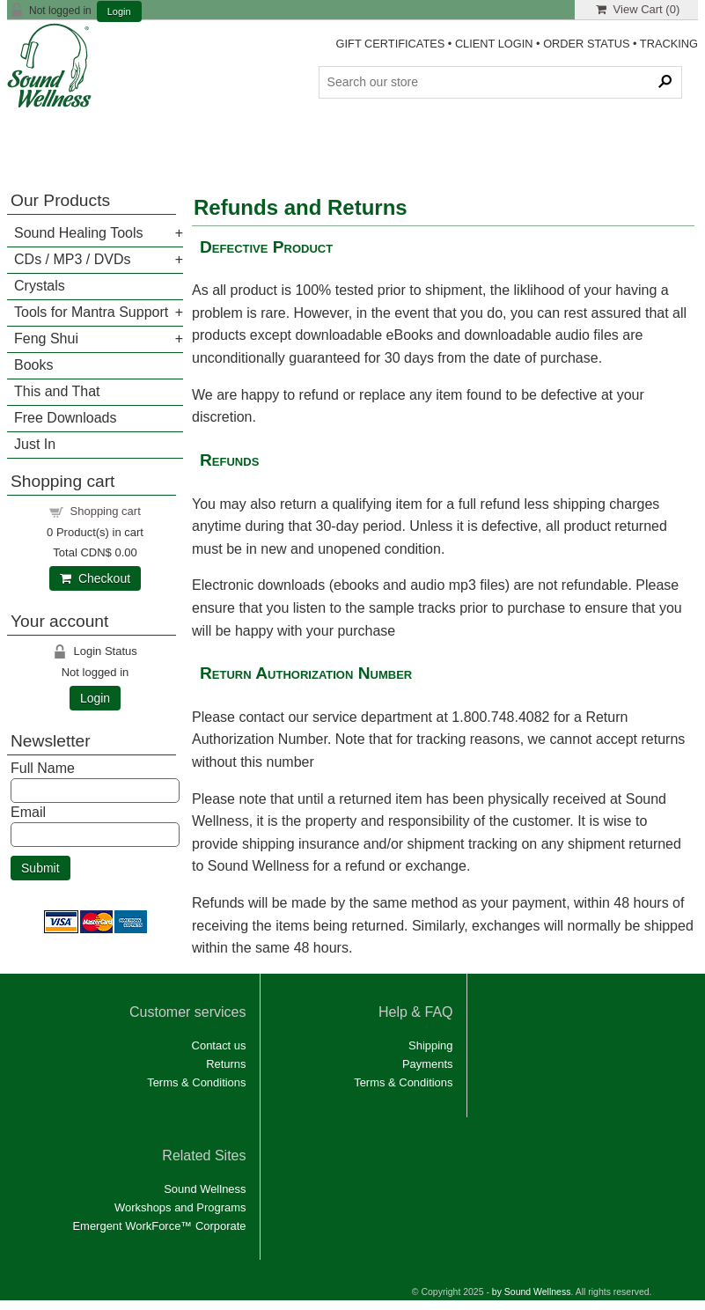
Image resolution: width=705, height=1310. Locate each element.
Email (28, 812)
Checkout (95, 578)
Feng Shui (46, 338)
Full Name (43, 768)
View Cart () (637, 9)
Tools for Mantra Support (91, 312)
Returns (226, 1064)
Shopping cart (105, 511)
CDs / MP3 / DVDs (72, 259)
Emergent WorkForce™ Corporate (159, 1226)
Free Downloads (65, 417)
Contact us (219, 1045)
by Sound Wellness (531, 1292)
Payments (427, 1064)
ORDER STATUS (586, 43)
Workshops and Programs (180, 1207)
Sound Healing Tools (78, 232)
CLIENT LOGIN (494, 43)
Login (119, 12)
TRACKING (669, 43)
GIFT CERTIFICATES (390, 43)
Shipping (430, 1045)
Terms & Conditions (196, 1082)
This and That (57, 391)
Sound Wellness (205, 1189)
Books (33, 364)
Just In (34, 444)
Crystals (39, 285)
